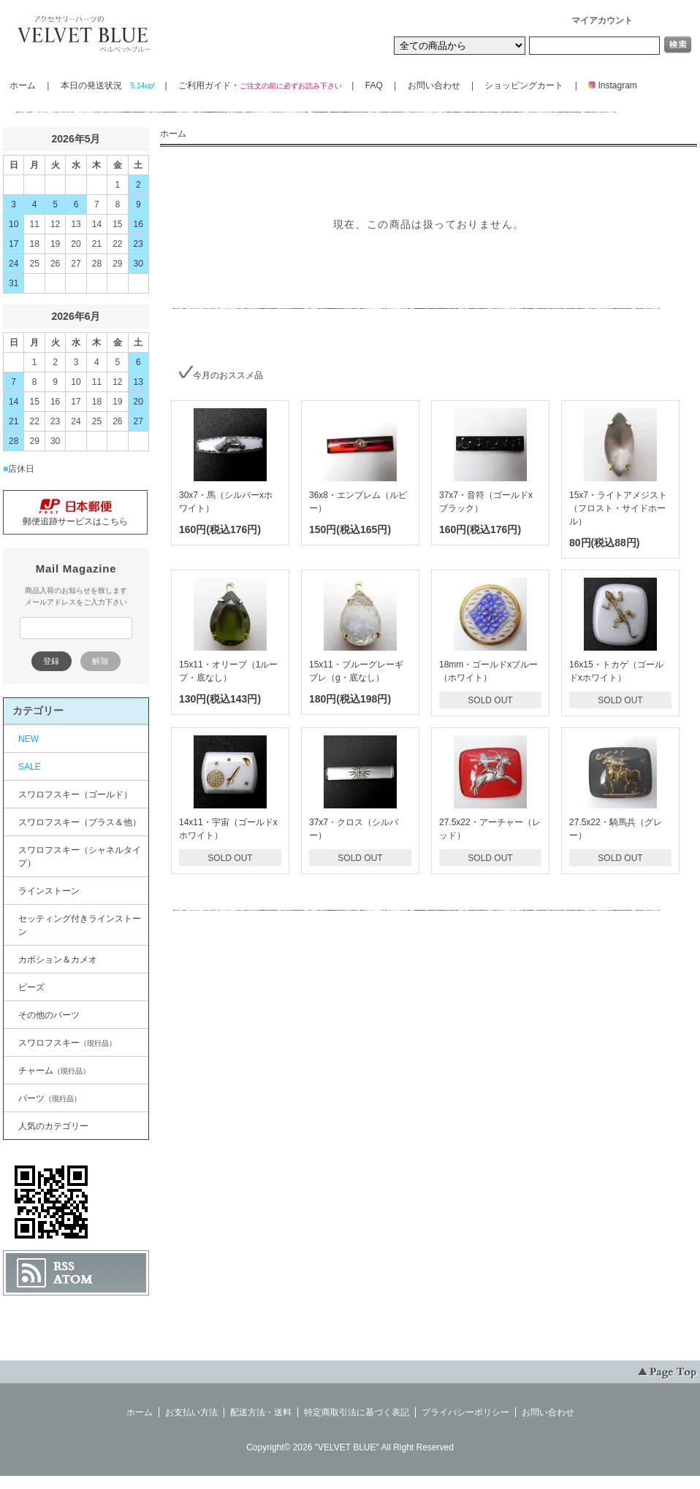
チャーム (54, 1070)
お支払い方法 (191, 1412)
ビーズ (31, 987)
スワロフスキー (67, 1043)
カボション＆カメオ (57, 959)
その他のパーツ (49, 1015)
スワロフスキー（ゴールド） (75, 794)
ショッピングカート (524, 85)
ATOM (73, 1279)
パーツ (49, 1098)
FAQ (374, 85)
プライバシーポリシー (465, 1412)
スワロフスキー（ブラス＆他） (79, 822)
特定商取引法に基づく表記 (356, 1412)
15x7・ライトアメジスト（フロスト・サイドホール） (618, 508)
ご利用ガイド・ (259, 85)
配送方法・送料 (261, 1412)
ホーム (23, 85)
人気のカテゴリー (53, 1126)
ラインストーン (49, 891)
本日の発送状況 (107, 85)
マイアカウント (602, 20)
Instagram (608, 85)
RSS (64, 1266)
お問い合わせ (434, 85)
